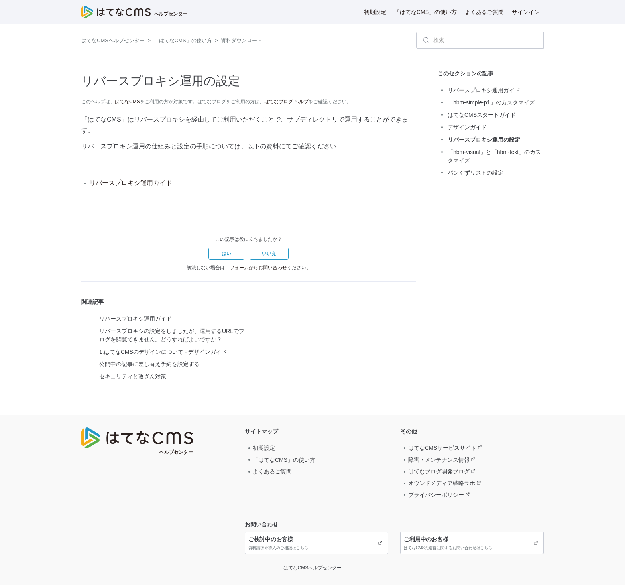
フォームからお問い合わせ (258, 267)
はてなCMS (127, 101)
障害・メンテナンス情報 (439, 460)
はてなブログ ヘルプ (286, 101)
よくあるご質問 (484, 12)
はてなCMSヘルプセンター (113, 40)
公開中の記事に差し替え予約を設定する (149, 364)
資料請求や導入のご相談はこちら (316, 542)
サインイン (526, 12)
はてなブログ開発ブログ (439, 471)
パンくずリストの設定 (475, 172)
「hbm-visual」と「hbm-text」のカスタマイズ (494, 156)
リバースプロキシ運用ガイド (130, 182)
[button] (226, 254)
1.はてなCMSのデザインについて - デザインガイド (163, 352)
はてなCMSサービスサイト (442, 448)
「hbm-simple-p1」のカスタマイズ (491, 102)
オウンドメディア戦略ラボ (441, 483)
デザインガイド (467, 127)
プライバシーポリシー (436, 495)
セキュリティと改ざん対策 (132, 376)
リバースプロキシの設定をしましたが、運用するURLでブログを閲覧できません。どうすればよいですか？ (171, 335)
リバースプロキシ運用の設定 (484, 139)
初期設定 (375, 12)
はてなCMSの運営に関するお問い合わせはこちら (472, 542)
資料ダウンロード (241, 40)
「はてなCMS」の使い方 (425, 12)
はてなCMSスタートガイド (482, 115)
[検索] (480, 40)
